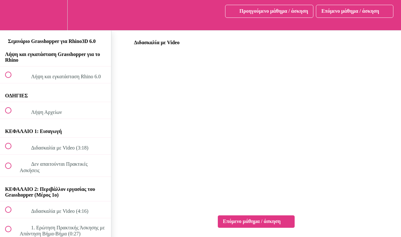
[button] (11, 15)
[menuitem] (55, 15)
